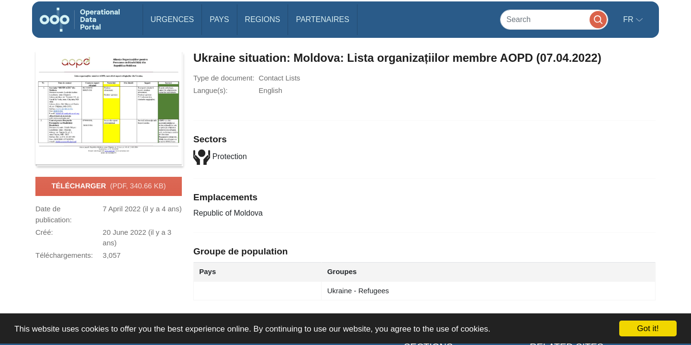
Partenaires (322, 19)
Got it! (647, 328)
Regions (262, 19)
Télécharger (108, 186)
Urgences (172, 19)
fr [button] (629, 19)
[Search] (554, 19)
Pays (219, 19)
